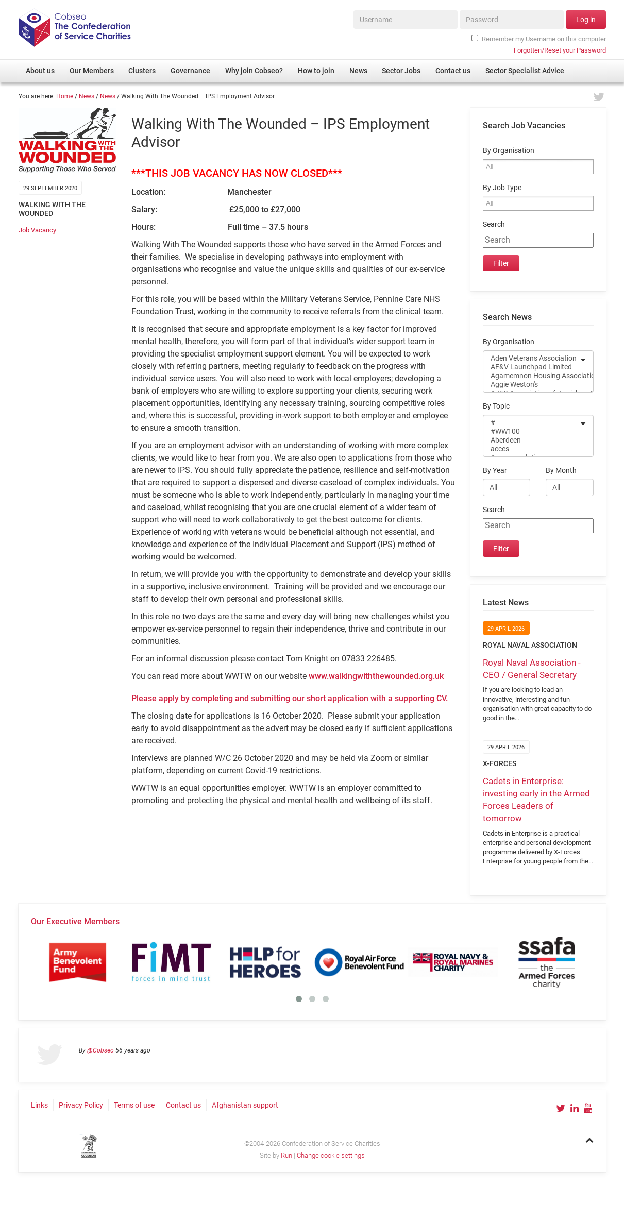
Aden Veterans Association (531, 358)
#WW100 (531, 431)
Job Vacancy (37, 230)
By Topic (496, 406)
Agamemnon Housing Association (531, 375)
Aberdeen (531, 440)
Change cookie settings (331, 1155)
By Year (495, 470)
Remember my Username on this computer (538, 39)
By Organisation (508, 150)
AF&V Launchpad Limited (531, 367)
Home (64, 96)
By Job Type (502, 187)
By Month (561, 470)
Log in (586, 19)
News (86, 96)
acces (531, 449)
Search (494, 224)
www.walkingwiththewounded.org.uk (376, 676)
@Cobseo (100, 1050)
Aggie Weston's (531, 384)
